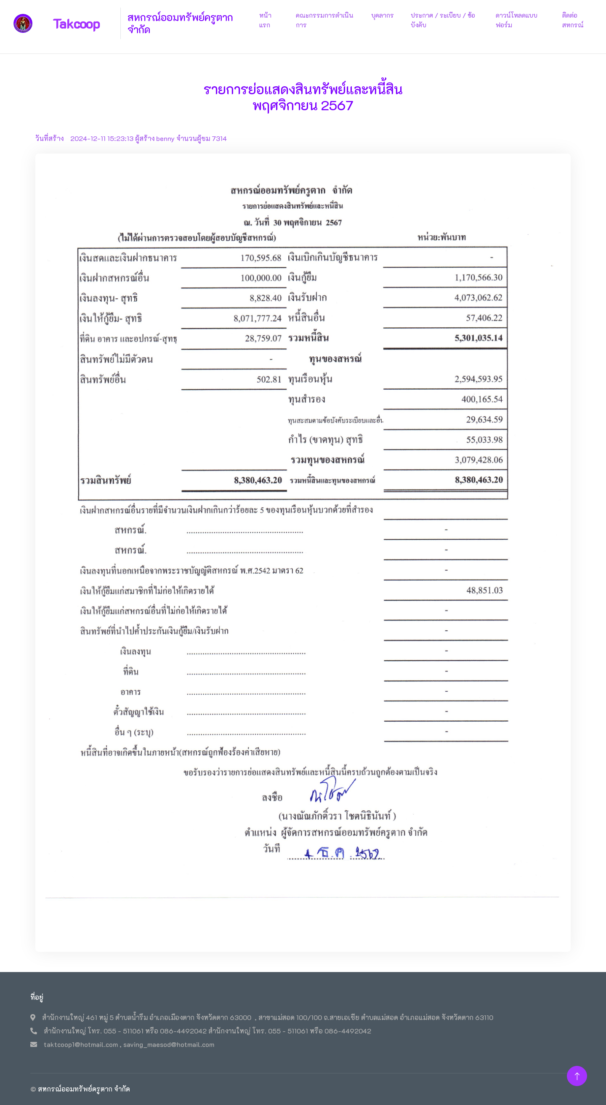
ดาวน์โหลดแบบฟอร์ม (516, 20)
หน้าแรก (265, 20)
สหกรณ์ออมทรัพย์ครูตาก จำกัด (84, 1088)
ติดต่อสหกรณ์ (573, 20)
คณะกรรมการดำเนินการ (325, 20)
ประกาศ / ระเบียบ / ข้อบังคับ (443, 20)
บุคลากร (382, 15)
